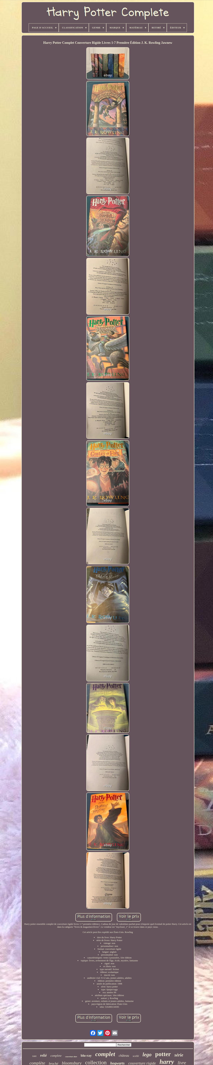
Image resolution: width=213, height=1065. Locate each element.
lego (147, 1054)
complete (55, 1055)
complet (105, 1054)
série (178, 1055)
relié (43, 1055)
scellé (136, 1056)
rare (34, 1056)
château (124, 1055)
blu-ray (86, 1055)
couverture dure (71, 1057)
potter (163, 1054)
